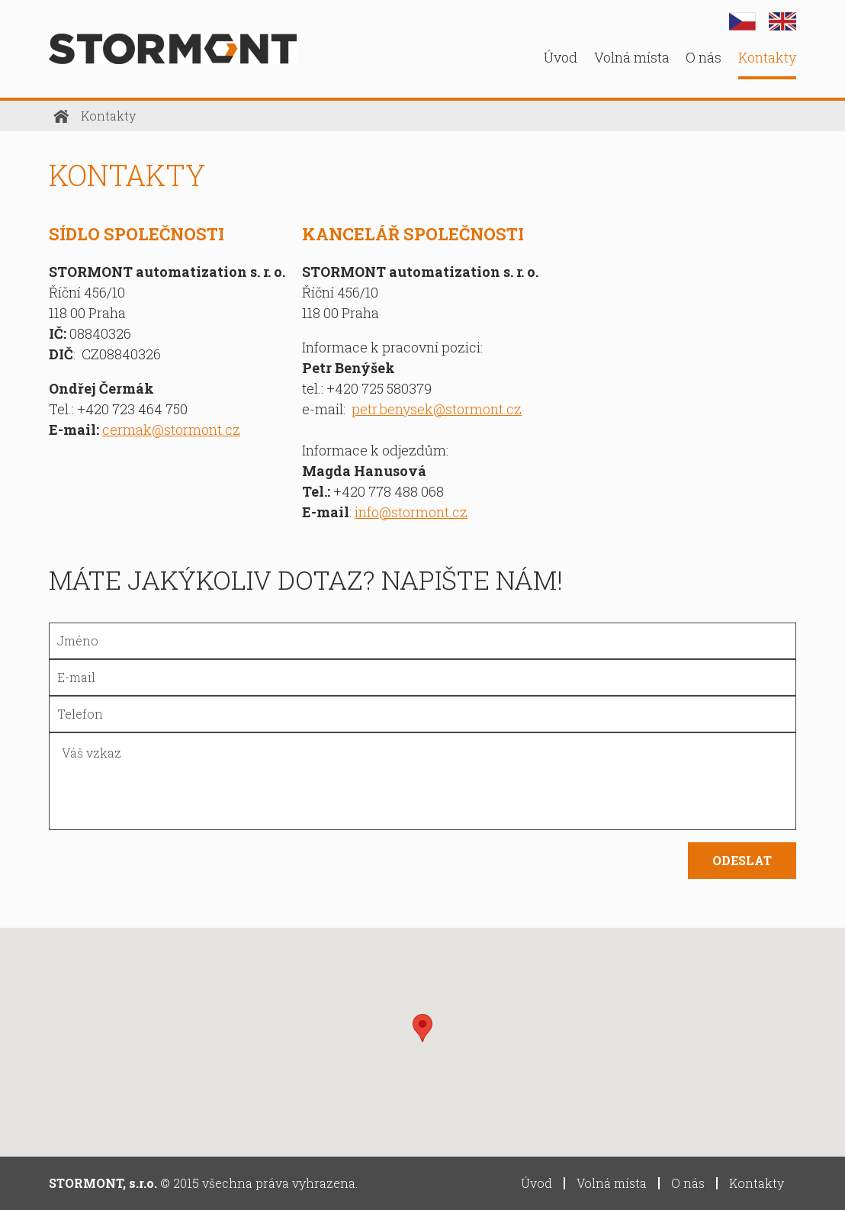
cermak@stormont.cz (171, 429)
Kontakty (767, 57)
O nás (703, 57)
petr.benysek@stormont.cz (437, 409)
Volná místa (632, 57)
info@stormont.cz (411, 512)
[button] (422, 1028)
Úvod (560, 57)
